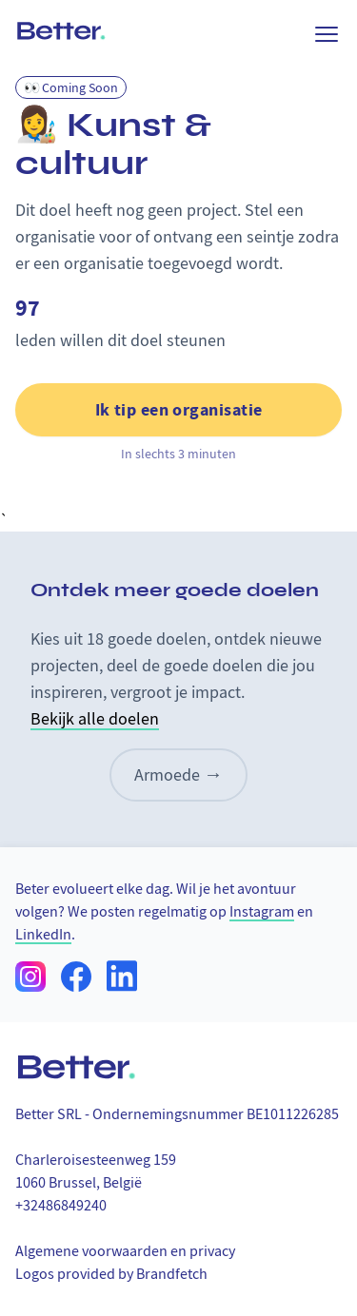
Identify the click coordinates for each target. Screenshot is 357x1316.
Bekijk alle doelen (94, 719)
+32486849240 (61, 1205)
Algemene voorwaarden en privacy (125, 1251)
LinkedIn (43, 934)
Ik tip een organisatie (179, 409)
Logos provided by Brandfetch (111, 1274)
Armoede (178, 774)
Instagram (261, 911)
